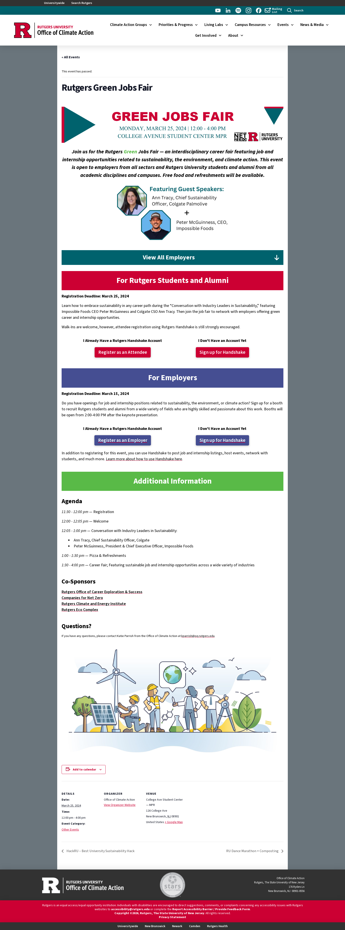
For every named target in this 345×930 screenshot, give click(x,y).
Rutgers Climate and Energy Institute (94, 604)
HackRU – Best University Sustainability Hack (100, 851)
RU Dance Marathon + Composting (252, 851)
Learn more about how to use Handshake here (144, 459)
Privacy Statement (172, 917)
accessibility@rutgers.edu (130, 909)
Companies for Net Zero (82, 598)
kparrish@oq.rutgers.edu (198, 636)
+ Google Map (174, 822)
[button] (295, 10)
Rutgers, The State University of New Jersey (172, 913)
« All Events (71, 57)
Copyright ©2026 (126, 913)
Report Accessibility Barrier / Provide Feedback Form (211, 909)
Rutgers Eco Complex (80, 610)
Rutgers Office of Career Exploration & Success (102, 592)
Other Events (70, 829)
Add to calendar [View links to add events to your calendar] (84, 769)
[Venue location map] (211, 811)
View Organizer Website (120, 805)
